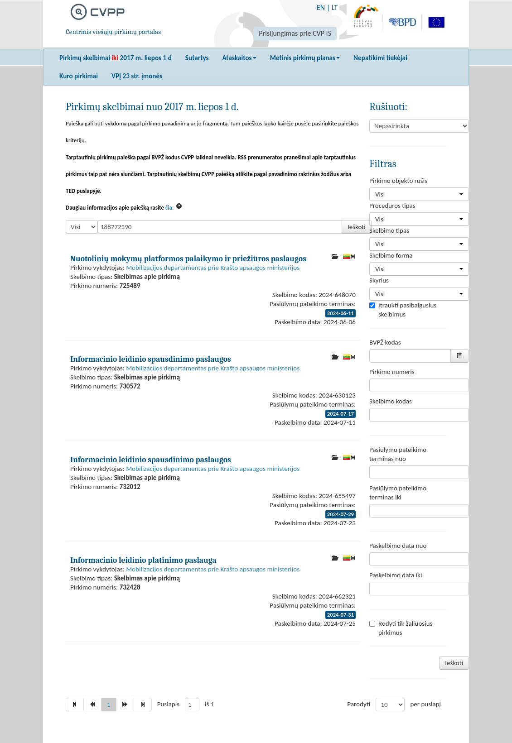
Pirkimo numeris (392, 372)
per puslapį (425, 704)
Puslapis (168, 704)
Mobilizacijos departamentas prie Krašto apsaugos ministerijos (212, 268)
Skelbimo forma (390, 255)
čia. (169, 207)
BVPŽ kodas (385, 342)
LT (335, 7)
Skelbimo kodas (390, 401)
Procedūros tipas (392, 205)
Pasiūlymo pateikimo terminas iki (397, 492)
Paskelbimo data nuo (397, 546)
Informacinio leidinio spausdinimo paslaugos (150, 359)
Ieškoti (357, 227)
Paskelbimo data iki (395, 575)
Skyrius (379, 280)
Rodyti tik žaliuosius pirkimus (400, 628)
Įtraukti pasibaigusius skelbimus (402, 309)
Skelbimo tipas (389, 230)
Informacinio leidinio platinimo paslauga (143, 560)
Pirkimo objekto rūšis (398, 181)
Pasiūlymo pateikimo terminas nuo (397, 454)
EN (321, 7)
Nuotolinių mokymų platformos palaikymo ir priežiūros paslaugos (188, 258)
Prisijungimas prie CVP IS (295, 33)
